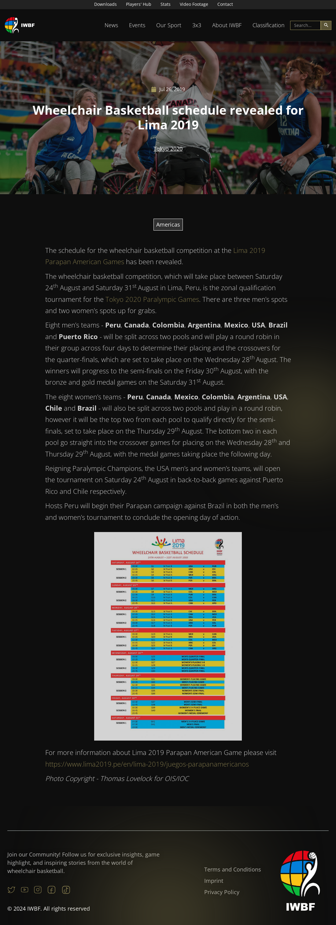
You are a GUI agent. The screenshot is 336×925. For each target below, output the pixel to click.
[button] (111, 25)
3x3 (196, 25)
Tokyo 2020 (168, 148)
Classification (269, 25)
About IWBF (227, 25)
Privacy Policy (221, 892)
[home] (20, 25)
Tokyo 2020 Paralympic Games (152, 304)
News (111, 25)
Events (137, 25)
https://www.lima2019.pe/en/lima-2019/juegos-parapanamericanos (147, 769)
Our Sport (168, 25)
